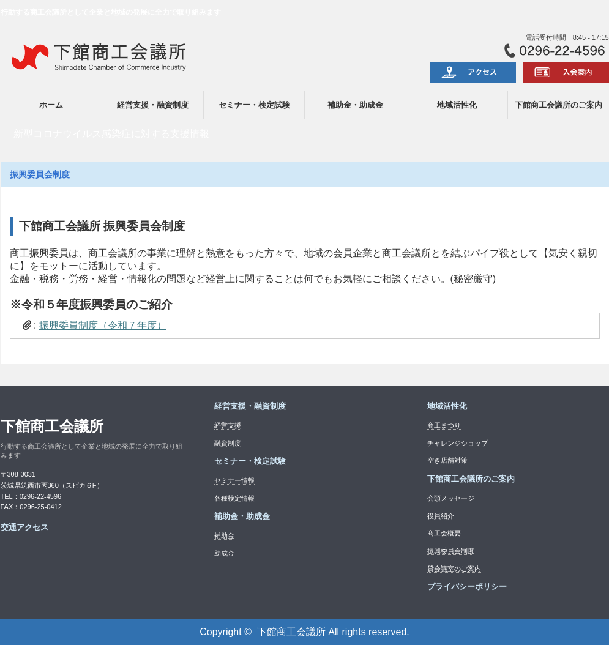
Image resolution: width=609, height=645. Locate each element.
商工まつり (444, 425)
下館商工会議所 (52, 426)
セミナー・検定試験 (254, 105)
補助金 (224, 535)
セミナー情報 (234, 480)
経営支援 (227, 425)
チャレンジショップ (457, 443)
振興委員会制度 (450, 550)
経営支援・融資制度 (153, 105)
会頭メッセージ (450, 498)
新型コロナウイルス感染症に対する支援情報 (111, 134)
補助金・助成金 (355, 105)
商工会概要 (444, 533)
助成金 (224, 553)
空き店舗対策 (447, 460)
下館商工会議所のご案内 (558, 105)
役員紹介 (440, 516)
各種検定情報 (234, 498)
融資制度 (227, 443)
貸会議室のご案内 (454, 568)
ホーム (51, 105)
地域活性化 (457, 105)
